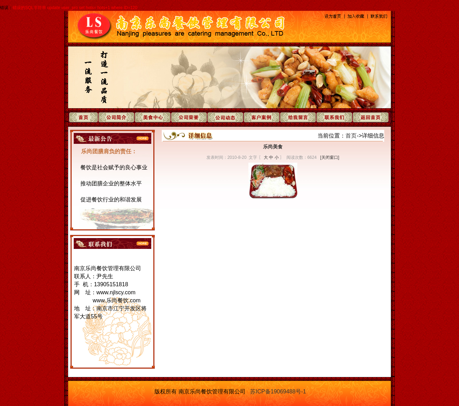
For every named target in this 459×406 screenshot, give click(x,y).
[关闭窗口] (329, 157)
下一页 (284, 214)
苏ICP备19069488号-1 (278, 391)
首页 (351, 136)
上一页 (261, 214)
